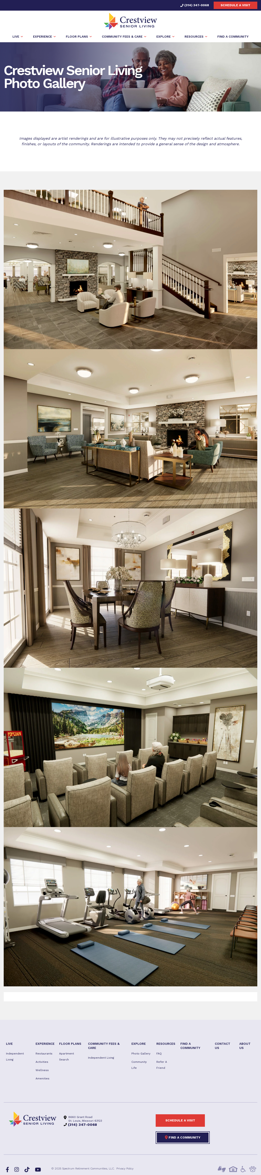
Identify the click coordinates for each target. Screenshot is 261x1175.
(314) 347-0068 (194, 5)
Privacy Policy (125, 1169)
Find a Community (182, 1138)
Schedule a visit (235, 5)
